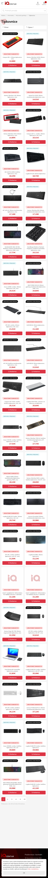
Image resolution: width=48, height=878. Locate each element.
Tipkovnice (32, 15)
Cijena (29, 27)
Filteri (5, 27)
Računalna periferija (21, 15)
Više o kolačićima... (33, 869)
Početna (3, 15)
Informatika (11, 15)
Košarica (12, 65)
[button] (2, 3)
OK (24, 873)
